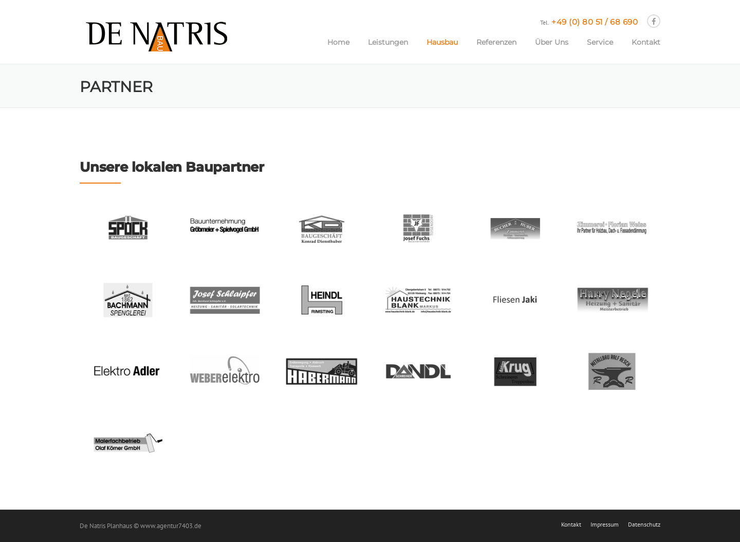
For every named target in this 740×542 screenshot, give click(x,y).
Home (338, 42)
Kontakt (646, 42)
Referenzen (496, 42)
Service (600, 42)
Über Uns (551, 42)
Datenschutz (644, 524)
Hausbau (442, 42)
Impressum (604, 524)
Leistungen (388, 42)
